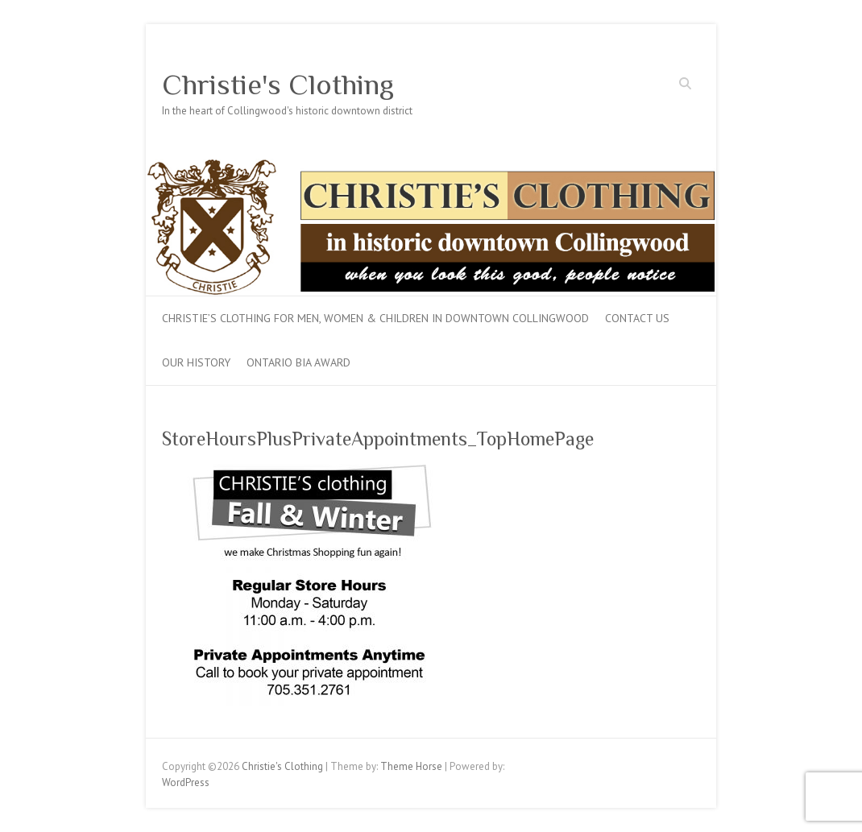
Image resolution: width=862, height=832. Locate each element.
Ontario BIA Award (298, 362)
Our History (196, 362)
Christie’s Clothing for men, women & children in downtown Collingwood (375, 318)
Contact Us (637, 318)
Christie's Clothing (278, 84)
